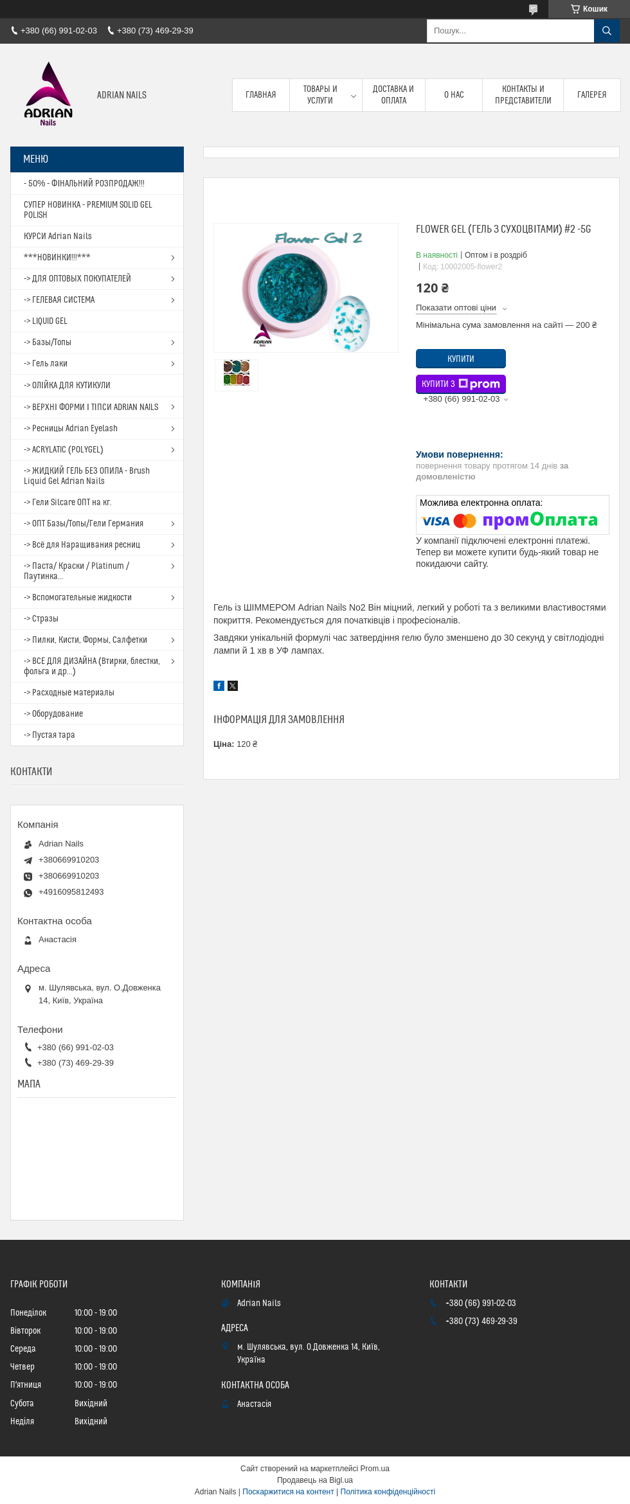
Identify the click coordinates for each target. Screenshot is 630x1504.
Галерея (592, 95)
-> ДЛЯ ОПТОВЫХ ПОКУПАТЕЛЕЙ (77, 279)
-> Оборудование (53, 714)
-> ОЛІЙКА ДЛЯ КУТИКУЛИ (67, 385)
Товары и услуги (320, 95)
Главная (261, 95)
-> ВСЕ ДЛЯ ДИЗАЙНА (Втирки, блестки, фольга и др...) (92, 666)
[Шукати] (607, 30)
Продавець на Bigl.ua (315, 1480)
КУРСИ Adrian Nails (58, 236)
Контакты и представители (523, 95)
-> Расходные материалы (69, 693)
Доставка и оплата (393, 95)
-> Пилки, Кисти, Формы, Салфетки (85, 640)
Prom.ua (375, 1468)
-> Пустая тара (49, 735)
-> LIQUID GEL (46, 321)
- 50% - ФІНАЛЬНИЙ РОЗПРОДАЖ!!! (84, 184)
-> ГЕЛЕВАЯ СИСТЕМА (59, 300)
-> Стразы (41, 619)
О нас (454, 95)
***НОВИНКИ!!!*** (57, 258)
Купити (460, 359)
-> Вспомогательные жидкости (78, 598)
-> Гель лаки (46, 364)
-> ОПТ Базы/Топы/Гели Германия (83, 524)
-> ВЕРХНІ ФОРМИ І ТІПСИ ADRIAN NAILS (91, 407)
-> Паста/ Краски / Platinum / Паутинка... (76, 571)
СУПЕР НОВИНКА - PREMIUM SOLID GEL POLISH (88, 210)
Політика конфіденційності (388, 1491)
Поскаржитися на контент (288, 1491)
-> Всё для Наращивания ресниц (82, 545)
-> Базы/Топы (47, 342)
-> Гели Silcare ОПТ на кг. (68, 502)
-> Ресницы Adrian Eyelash (71, 429)
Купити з (461, 384)
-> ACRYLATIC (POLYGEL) (64, 450)
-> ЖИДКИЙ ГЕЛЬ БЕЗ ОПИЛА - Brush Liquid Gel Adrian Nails (87, 476)
